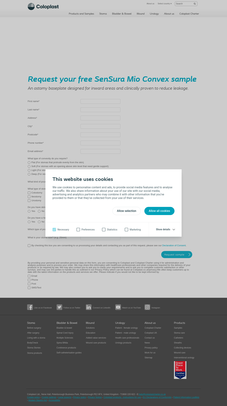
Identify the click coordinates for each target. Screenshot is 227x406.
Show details (163, 229)
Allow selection (126, 211)
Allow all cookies (159, 211)
